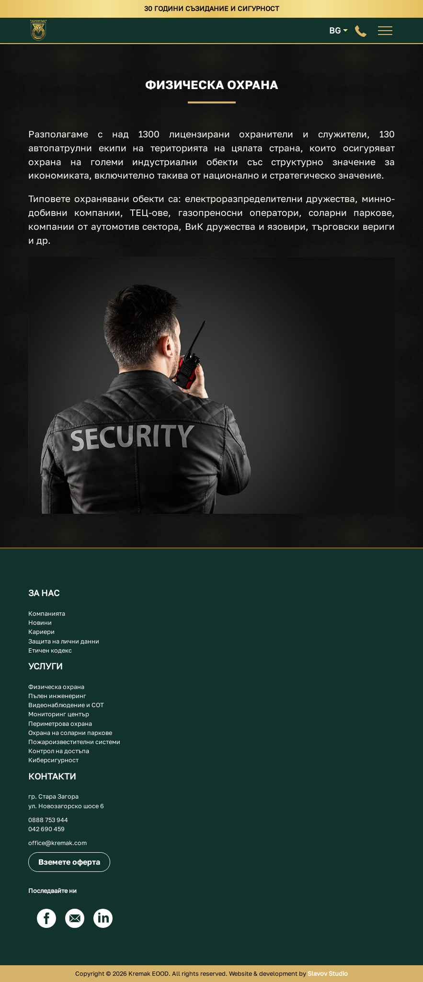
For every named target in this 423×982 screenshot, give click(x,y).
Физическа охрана (56, 686)
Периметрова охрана (60, 723)
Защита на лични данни (63, 641)
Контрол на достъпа (58, 751)
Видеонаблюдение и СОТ (66, 705)
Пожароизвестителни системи (74, 741)
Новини (40, 622)
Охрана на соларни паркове (70, 732)
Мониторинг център (58, 714)
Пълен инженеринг (57, 696)
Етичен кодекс (50, 650)
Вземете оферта (69, 862)
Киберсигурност (53, 760)
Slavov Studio (327, 973)
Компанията (46, 613)
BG (335, 30)
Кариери (41, 631)
